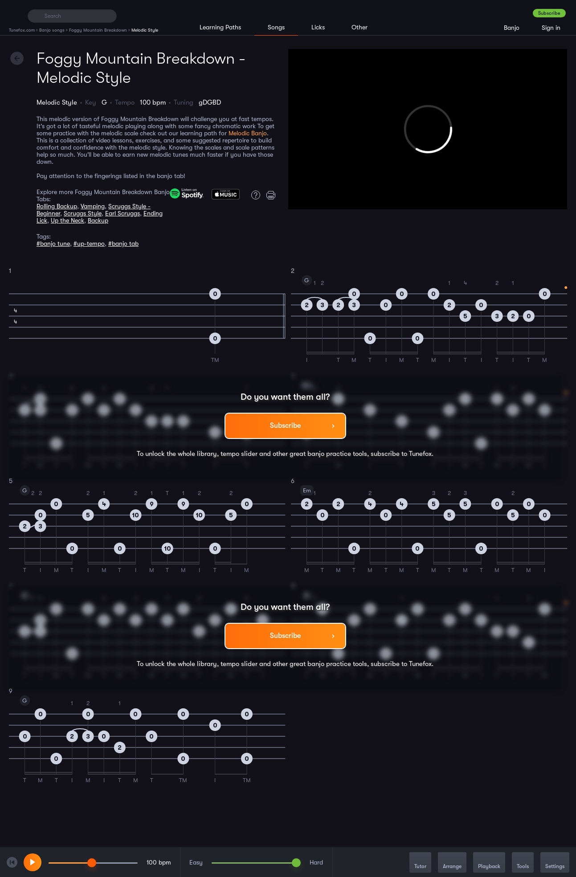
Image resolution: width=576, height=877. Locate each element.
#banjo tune (53, 243)
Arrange (452, 863)
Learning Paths (220, 27)
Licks (318, 27)
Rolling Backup (57, 206)
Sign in (551, 27)
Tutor (420, 863)
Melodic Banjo (248, 133)
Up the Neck (67, 220)
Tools (523, 863)
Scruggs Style (83, 213)
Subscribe (549, 13)
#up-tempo (89, 243)
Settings (554, 863)
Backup (98, 220)
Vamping (93, 206)
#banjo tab (123, 243)
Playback (489, 863)
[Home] (14, 15)
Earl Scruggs (122, 213)
